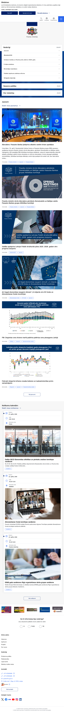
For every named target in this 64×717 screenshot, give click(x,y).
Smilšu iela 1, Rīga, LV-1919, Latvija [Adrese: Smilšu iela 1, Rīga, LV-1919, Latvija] (13, 681)
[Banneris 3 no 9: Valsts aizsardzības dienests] (32, 609)
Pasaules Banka (29, 162)
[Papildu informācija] (14, 673)
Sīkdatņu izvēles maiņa (7, 664)
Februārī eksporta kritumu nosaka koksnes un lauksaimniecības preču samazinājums (27, 382)
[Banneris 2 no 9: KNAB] (19, 609)
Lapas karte (4, 661)
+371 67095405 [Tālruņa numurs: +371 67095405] (7, 676)
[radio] (22, 626)
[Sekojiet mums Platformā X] (2, 699)
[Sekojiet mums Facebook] (6, 699)
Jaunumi (21, 162)
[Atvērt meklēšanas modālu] (41, 19)
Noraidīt (9, 13)
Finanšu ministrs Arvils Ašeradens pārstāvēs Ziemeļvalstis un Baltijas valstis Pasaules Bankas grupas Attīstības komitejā (30, 202)
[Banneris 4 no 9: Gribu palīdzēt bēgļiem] (45, 609)
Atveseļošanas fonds (14, 298)
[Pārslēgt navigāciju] (61, 19)
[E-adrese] (4, 684)
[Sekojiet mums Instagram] (17, 699)
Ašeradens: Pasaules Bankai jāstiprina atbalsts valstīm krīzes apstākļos (28, 145)
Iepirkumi (3, 642)
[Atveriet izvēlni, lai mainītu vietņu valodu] (47, 19)
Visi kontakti (9, 689)
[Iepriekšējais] (3, 609)
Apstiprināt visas (27, 13)
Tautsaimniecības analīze (28, 341)
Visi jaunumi (32, 394)
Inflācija (11, 341)
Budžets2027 (13, 252)
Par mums (4, 647)
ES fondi (24, 298)
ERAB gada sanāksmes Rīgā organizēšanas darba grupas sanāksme (29, 582)
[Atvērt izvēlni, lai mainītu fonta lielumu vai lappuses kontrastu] (54, 19)
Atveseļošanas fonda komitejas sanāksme (20, 522)
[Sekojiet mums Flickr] (9, 699)
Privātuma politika (6, 656)
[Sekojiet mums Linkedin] (20, 699)
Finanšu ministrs (13, 162)
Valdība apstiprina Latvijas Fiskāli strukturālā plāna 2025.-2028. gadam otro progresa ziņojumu (29, 248)
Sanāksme (8, 468)
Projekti (3, 644)
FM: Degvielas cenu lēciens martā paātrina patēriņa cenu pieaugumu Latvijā (30, 338)
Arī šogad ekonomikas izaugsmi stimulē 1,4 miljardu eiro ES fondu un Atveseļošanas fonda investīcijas (27, 293)
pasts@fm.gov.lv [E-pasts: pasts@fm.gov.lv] (7, 678)
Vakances (4, 639)
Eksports (12, 387)
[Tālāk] (61, 609)
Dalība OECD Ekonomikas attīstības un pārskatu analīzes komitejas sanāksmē (29, 460)
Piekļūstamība (5, 659)
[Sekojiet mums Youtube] (13, 699)
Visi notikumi (32, 598)
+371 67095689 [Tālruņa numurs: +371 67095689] (7, 673)
